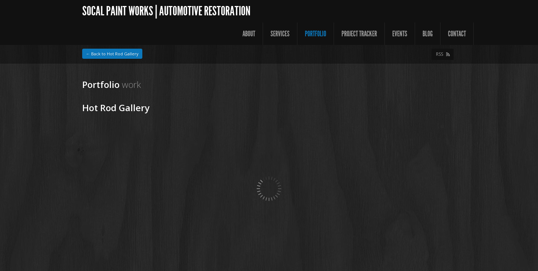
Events (399, 33)
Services (280, 33)
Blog (428, 33)
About (248, 33)
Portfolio (315, 33)
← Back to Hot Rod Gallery (112, 54)
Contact (457, 33)
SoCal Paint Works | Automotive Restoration (166, 11)
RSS (439, 54)
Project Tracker (359, 33)
